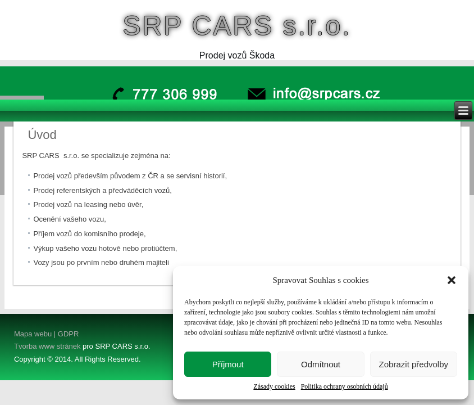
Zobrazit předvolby (413, 364)
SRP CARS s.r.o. (237, 25)
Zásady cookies (274, 386)
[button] (451, 280)
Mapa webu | (35, 334)
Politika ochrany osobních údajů (344, 386)
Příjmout (228, 364)
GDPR (67, 334)
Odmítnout (320, 364)
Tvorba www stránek (47, 346)
